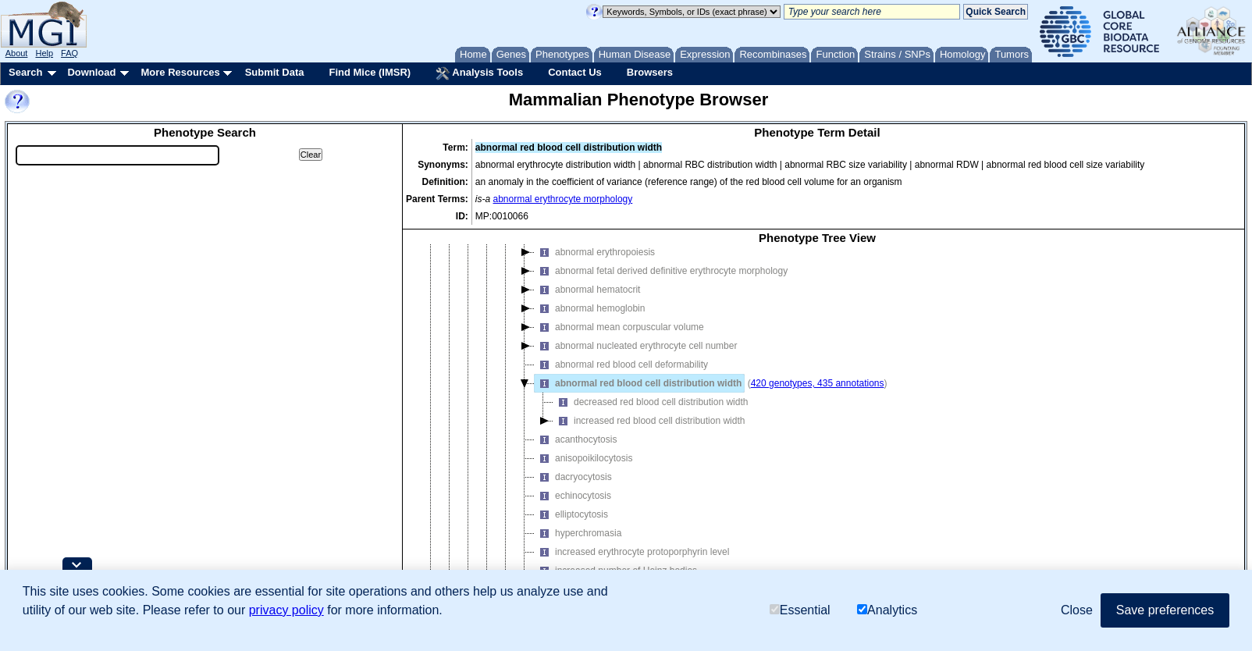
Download (91, 72)
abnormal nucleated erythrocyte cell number (636, 356)
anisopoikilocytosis (583, 469)
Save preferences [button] (1165, 610)
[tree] (817, 429)
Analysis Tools (479, 73)
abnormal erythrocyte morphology (563, 199)
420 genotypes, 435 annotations (817, 394)
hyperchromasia (578, 544)
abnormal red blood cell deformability (621, 375)
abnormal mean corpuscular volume (619, 338)
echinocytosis (573, 506)
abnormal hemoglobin (590, 319)
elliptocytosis (571, 525)
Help (44, 53)
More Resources (179, 72)
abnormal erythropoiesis (595, 263)
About (16, 53)
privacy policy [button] (286, 610)
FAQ (69, 53)
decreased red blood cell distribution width (650, 413)
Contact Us (575, 72)
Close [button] (1077, 610)
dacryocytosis (573, 487)
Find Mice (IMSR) (370, 72)
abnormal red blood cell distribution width (638, 394)
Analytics (887, 610)
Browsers (650, 72)
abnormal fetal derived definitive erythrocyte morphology (661, 281)
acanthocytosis (576, 450)
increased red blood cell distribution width (649, 431)
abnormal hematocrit (587, 300)
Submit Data (274, 72)
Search (25, 72)
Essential (800, 610)
